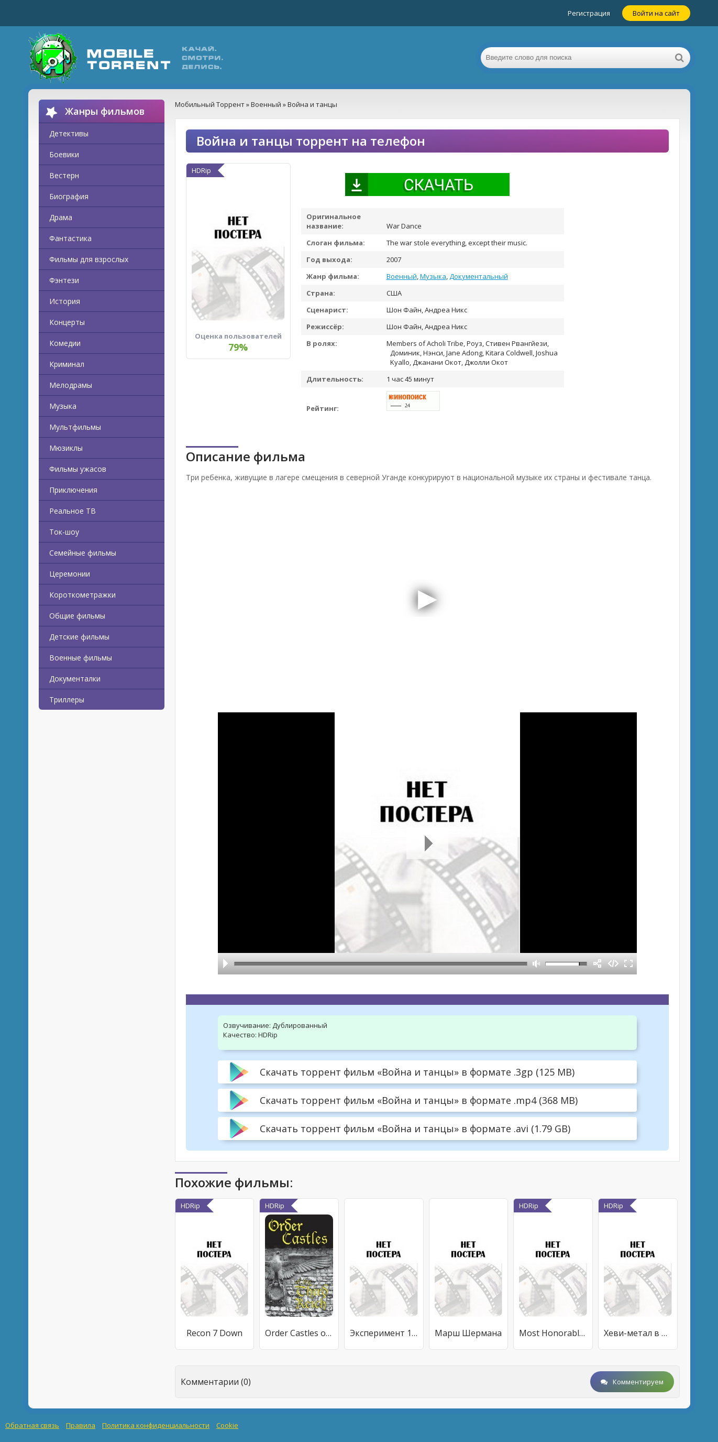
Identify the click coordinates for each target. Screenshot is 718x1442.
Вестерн (64, 175)
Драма (60, 217)
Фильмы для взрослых (88, 259)
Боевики (64, 154)
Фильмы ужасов (77, 469)
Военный (401, 276)
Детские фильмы (79, 637)
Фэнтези (64, 280)
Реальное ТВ (72, 511)
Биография (69, 196)
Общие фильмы (77, 616)
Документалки (75, 679)
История (64, 301)
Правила (80, 1425)
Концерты (67, 322)
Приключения (73, 490)
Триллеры (66, 699)
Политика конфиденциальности (155, 1425)
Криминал (66, 364)
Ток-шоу (64, 532)
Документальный (478, 276)
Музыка (62, 406)
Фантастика (70, 238)
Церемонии (69, 574)
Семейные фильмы (82, 553)
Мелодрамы (70, 385)
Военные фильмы (80, 658)
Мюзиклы (66, 448)
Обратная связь (32, 1425)
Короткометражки (82, 595)
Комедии (65, 343)
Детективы (69, 133)
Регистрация (589, 13)
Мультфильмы (75, 427)
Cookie (227, 1425)
